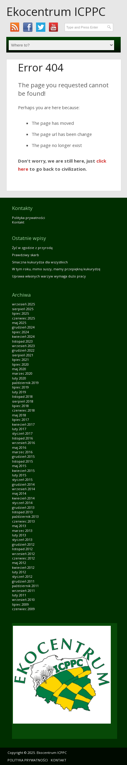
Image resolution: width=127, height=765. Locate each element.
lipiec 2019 (20, 387)
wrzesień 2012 (23, 553)
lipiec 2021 (20, 359)
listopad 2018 (22, 396)
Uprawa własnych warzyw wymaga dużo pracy (49, 276)
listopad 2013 (22, 512)
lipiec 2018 (20, 406)
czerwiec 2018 (23, 410)
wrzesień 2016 (23, 442)
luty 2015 (19, 475)
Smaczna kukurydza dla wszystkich (40, 262)
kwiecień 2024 (23, 336)
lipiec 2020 (20, 364)
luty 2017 (19, 429)
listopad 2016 (22, 438)
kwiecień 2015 (23, 470)
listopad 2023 (22, 341)
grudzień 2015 (23, 456)
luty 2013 (19, 535)
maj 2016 (19, 447)
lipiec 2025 (20, 313)
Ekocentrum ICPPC (56, 11)
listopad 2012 (22, 549)
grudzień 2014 (23, 484)
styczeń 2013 (22, 539)
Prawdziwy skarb (25, 255)
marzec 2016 (22, 452)
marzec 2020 (22, 373)
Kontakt (18, 222)
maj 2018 (19, 415)
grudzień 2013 (23, 507)
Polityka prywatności (28, 217)
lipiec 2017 (20, 419)
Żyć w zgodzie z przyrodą (32, 247)
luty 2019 (19, 392)
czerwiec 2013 (23, 521)
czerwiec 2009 (23, 609)
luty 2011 (19, 595)
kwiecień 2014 (23, 498)
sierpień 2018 (22, 401)
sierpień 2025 (22, 309)
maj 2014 (19, 493)
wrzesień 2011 (23, 590)
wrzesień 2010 (23, 599)
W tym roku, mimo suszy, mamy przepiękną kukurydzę (56, 269)
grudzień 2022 (23, 350)
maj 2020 (19, 369)
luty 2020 (19, 378)
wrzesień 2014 (23, 489)
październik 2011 (25, 586)
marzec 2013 (22, 530)
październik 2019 (25, 382)
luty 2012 (19, 572)
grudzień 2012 (23, 544)
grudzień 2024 (23, 327)
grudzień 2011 (23, 581)
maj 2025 (19, 322)
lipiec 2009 (20, 604)
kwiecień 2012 (23, 567)
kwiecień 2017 (23, 424)
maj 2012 (19, 562)
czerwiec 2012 (23, 558)
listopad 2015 (22, 461)
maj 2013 (19, 526)
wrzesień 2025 (23, 304)
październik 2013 (25, 516)
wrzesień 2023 (23, 346)
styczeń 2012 (22, 576)
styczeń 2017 (22, 433)
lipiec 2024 (20, 332)
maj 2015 (19, 466)
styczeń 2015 (22, 479)
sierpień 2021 (22, 355)
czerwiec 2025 (23, 318)
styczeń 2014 (22, 502)
